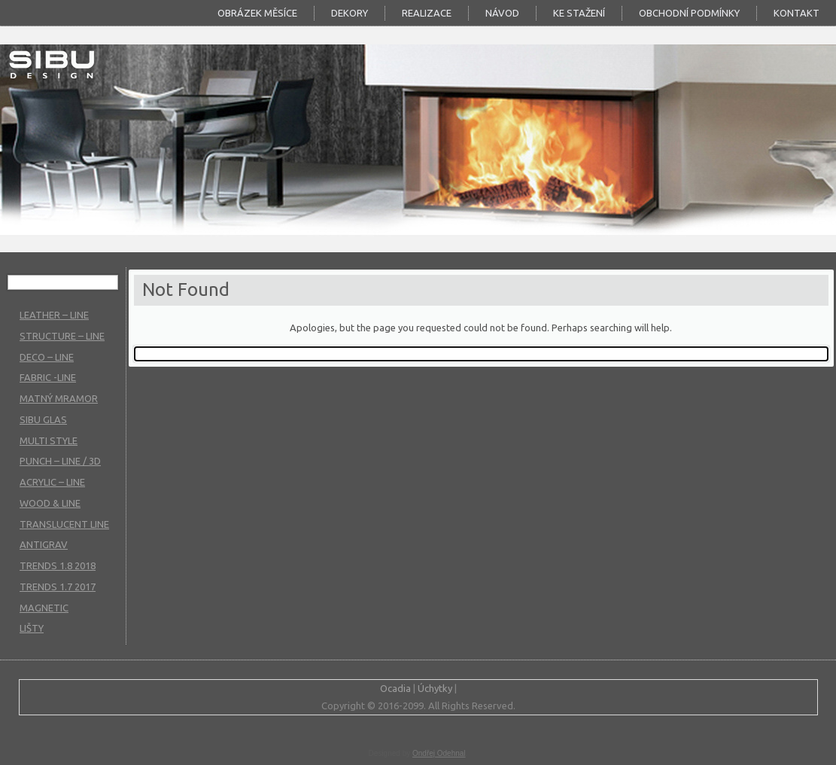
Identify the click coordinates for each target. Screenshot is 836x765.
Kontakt (796, 13)
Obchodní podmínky (689, 13)
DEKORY (349, 13)
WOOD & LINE (50, 503)
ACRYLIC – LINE (52, 482)
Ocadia (395, 688)
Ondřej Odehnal (439, 753)
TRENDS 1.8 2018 (58, 565)
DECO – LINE (47, 357)
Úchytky (435, 688)
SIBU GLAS (43, 419)
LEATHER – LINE (54, 314)
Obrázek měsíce (257, 13)
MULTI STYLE (49, 440)
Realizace (426, 13)
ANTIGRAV (44, 544)
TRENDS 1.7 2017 (58, 586)
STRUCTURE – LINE (62, 336)
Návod (502, 13)
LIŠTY (32, 628)
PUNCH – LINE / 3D (60, 461)
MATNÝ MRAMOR (59, 398)
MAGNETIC (44, 607)
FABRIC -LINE (48, 377)
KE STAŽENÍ (579, 13)
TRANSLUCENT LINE (64, 524)
